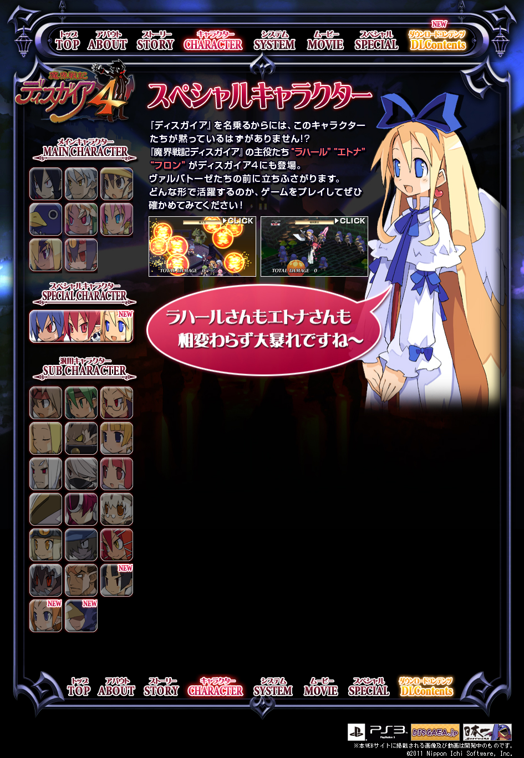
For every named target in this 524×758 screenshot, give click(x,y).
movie (325, 40)
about (106, 40)
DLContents (437, 40)
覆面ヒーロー (80, 615)
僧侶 (44, 437)
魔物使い (115, 544)
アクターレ (44, 255)
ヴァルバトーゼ (44, 184)
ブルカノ (115, 220)
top (67, 40)
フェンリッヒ (80, 184)
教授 (115, 402)
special (376, 40)
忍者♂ (80, 473)
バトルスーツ (44, 508)
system (274, 40)
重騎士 (80, 437)
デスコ (80, 255)
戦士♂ (44, 402)
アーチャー (115, 437)
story (153, 40)
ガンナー (80, 544)
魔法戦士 (44, 615)
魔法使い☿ (115, 508)
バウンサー (80, 579)
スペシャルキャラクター (82, 328)
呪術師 (44, 579)
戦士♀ (80, 402)
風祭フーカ (115, 184)
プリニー (44, 220)
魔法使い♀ (115, 473)
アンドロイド (80, 508)
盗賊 (44, 544)
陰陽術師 (44, 473)
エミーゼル (80, 220)
